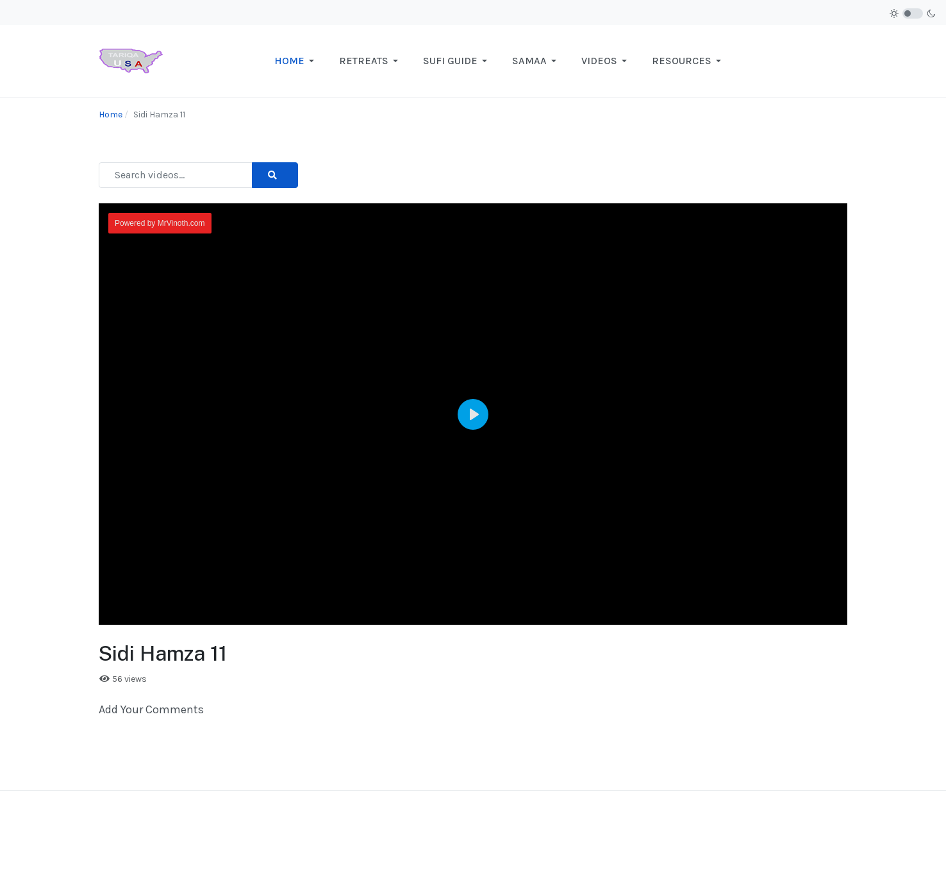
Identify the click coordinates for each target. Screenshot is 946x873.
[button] (296, 61)
